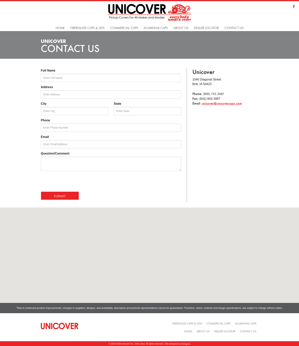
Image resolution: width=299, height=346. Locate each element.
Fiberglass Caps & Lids (187, 323)
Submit (60, 195)
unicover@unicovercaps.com (222, 103)
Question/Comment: (55, 153)
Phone (45, 120)
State (117, 103)
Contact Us (248, 331)
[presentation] (70, 181)
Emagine (186, 343)
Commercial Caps (218, 323)
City (44, 103)
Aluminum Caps (245, 323)
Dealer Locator (224, 331)
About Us (203, 331)
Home (188, 331)
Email (45, 136)
